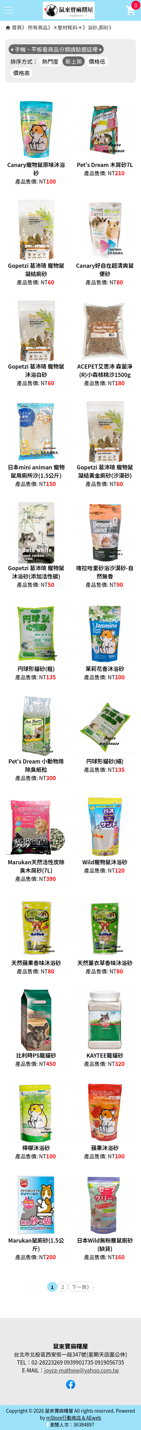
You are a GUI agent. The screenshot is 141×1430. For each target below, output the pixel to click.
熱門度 (50, 61)
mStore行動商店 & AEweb (73, 1417)
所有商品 (38, 27)
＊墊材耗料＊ (68, 27)
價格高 (21, 73)
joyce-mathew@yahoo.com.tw (81, 1370)
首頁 (17, 27)
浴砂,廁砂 (98, 27)
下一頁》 (82, 1286)
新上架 (73, 61)
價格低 (97, 61)
